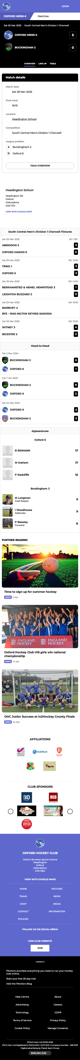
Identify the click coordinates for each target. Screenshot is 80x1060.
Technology (22, 1012)
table (53, 63)
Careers (58, 1004)
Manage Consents (58, 1028)
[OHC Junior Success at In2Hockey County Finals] (40, 690)
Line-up (42, 63)
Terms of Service (22, 1020)
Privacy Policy (58, 1020)
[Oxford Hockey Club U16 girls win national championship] (40, 626)
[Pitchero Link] (40, 965)
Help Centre (22, 996)
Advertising (22, 1004)
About (57, 996)
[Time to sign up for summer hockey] (40, 566)
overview (29, 63)
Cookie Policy (22, 1028)
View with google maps (19, 211)
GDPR (58, 1012)
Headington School (24, 119)
